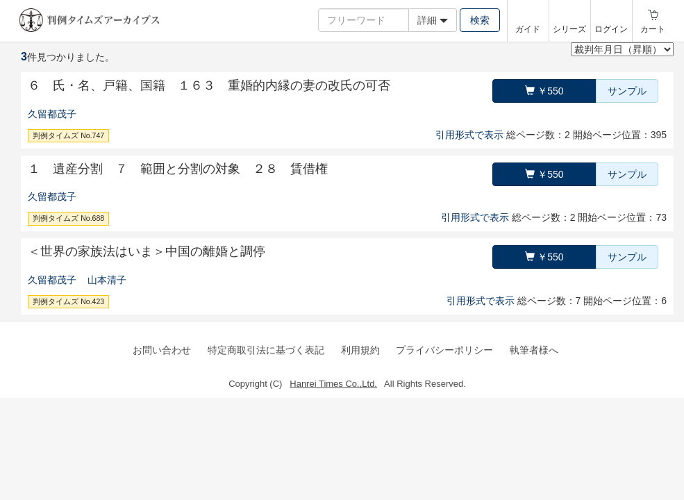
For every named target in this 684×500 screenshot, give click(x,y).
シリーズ (569, 29)
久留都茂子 (52, 113)
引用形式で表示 (469, 134)
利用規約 (360, 350)
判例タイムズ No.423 (68, 301)
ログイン (611, 29)
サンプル (627, 91)
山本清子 (106, 279)
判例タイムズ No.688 (68, 218)
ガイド (527, 29)
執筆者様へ (534, 350)
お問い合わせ (162, 350)
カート (652, 29)
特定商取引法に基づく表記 (266, 350)
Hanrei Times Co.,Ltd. (333, 383)
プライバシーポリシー (444, 350)
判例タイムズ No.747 (68, 135)
